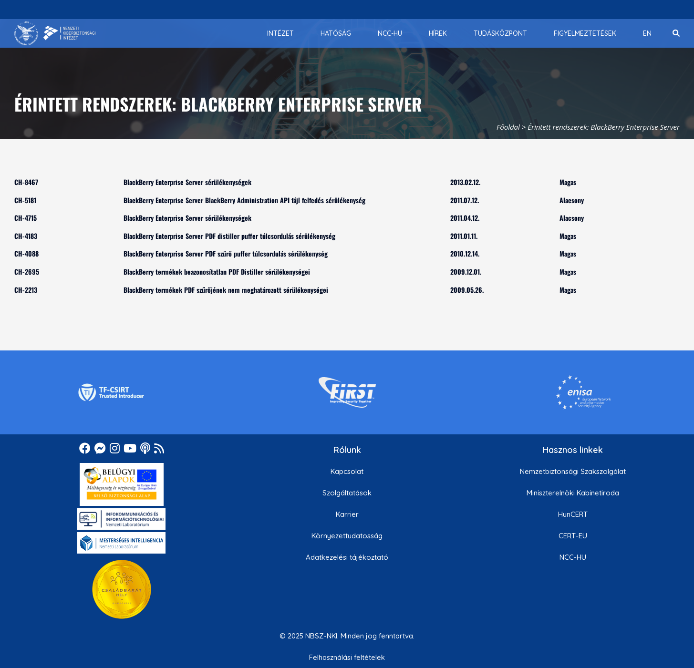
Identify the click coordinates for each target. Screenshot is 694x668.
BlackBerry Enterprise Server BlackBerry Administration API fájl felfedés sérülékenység (244, 200)
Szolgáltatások (347, 492)
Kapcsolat (347, 471)
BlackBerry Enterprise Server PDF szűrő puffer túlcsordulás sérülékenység (226, 253)
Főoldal (508, 127)
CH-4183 (25, 236)
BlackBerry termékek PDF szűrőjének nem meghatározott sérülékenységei (226, 290)
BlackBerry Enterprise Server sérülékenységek (187, 182)
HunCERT (573, 514)
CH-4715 (25, 218)
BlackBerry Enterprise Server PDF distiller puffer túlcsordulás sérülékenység (229, 236)
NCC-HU (572, 557)
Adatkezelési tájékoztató (347, 557)
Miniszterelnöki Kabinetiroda (573, 492)
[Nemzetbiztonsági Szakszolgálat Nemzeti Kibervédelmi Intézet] (55, 33)
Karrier (347, 514)
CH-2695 (26, 272)
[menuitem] (280, 33)
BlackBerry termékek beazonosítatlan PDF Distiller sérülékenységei (217, 272)
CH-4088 (26, 253)
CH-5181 (25, 200)
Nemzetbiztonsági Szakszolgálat (573, 471)
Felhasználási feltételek (347, 657)
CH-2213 (25, 290)
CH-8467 (26, 182)
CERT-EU (573, 535)
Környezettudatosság (347, 535)
